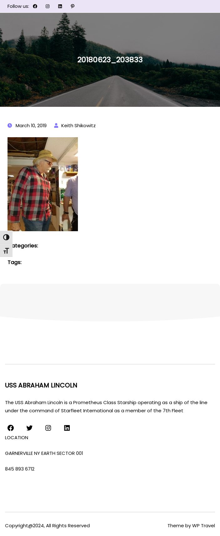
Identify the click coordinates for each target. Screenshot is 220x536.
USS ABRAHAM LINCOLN (41, 385)
